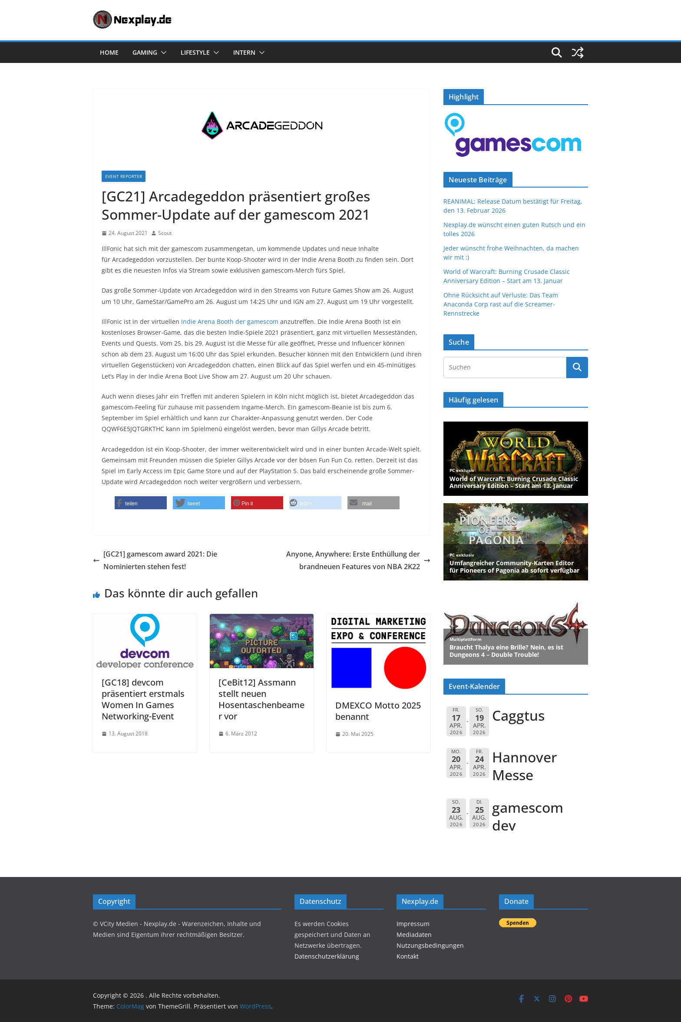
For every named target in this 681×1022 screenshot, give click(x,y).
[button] (162, 52)
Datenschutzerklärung (326, 956)
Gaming (144, 52)
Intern (244, 52)
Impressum (413, 924)
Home (109, 52)
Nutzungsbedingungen (430, 945)
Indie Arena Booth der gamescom (229, 321)
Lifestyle (195, 52)
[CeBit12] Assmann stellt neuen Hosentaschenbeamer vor (261, 699)
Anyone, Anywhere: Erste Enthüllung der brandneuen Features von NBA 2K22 (358, 560)
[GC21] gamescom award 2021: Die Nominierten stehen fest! (155, 560)
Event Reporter (123, 176)
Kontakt (408, 956)
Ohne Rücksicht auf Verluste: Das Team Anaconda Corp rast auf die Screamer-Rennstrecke (500, 304)
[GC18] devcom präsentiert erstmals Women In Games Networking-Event (143, 699)
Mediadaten (414, 934)
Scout (165, 233)
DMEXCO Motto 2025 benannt (378, 710)
